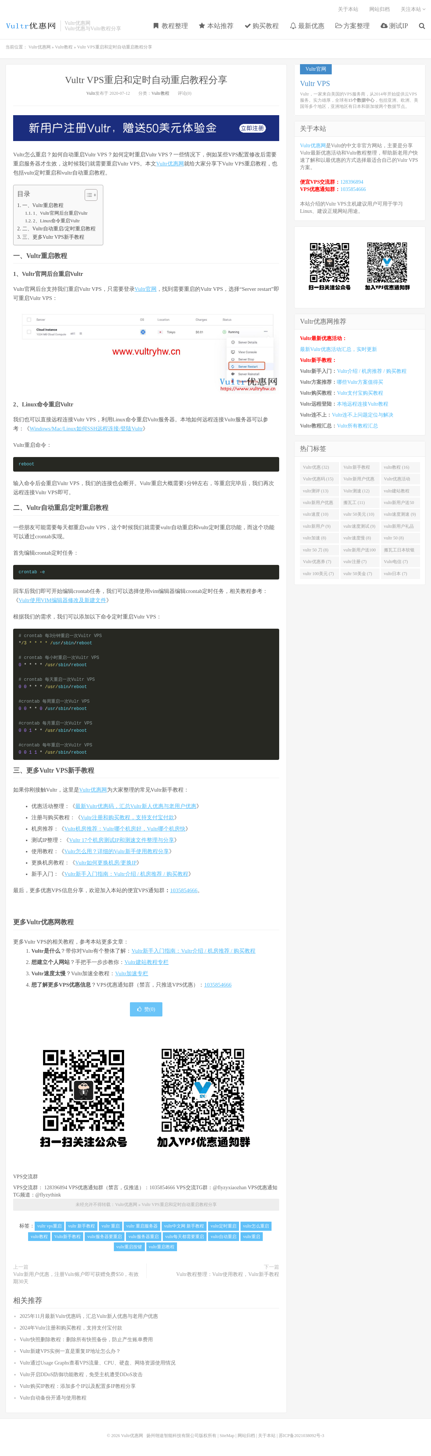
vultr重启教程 (162, 1246)
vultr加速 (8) (314, 537)
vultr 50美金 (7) (357, 573)
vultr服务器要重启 (104, 1236)
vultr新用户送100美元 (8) (359, 551)
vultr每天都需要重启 (184, 1236)
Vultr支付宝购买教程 (360, 393)
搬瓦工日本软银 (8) (399, 551)
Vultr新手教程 (67, 1236)
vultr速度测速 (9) (400, 514)
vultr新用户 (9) (317, 526)
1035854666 (183, 890)
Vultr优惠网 (31, 26)
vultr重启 (251, 1236)
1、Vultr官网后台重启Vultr (60, 213)
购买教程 (262, 26)
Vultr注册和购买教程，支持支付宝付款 (127, 817)
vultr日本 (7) (395, 573)
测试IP (394, 26)
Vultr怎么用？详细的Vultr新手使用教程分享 (116, 851)
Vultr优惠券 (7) (317, 561)
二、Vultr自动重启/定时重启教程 (59, 228)
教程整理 (171, 26)
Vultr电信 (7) (396, 561)
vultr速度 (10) (315, 514)
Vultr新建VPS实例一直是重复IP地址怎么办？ (70, 1351)
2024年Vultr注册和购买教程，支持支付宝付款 (71, 1328)
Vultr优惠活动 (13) (397, 480)
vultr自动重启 (223, 1236)
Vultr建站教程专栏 (146, 962)
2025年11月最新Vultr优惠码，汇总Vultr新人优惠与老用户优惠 (89, 1316)
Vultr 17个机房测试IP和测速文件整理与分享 (121, 840)
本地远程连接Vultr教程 (362, 404)
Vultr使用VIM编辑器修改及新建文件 (62, 600)
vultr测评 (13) (315, 490)
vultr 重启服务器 (142, 1226)
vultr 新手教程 (81, 1226)
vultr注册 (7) (355, 561)
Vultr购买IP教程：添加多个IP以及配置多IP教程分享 (78, 1386)
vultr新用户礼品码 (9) (399, 528)
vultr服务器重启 (143, 1236)
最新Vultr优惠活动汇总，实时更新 (338, 349)
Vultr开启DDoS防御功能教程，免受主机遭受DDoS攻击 (81, 1374)
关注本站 (413, 9)
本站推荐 (216, 26)
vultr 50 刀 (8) (315, 550)
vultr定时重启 (223, 1226)
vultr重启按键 (129, 1246)
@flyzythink (48, 1195)
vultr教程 (39, 1236)
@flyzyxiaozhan (229, 1187)
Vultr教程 (64, 47)
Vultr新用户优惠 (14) (358, 480)
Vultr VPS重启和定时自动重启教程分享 (146, 80)
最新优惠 (307, 26)
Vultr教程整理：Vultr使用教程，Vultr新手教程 (227, 1274)
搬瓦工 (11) (354, 502)
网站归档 (379, 9)
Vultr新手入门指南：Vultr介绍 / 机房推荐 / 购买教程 (126, 874)
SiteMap (227, 1435)
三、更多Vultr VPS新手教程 (53, 237)
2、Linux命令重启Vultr (56, 220)
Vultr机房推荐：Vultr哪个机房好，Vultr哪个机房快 (124, 829)
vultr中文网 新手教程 (184, 1226)
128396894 (55, 1187)
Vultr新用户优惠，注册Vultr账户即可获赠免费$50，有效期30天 (76, 1278)
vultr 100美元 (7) (318, 573)
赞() (146, 1009)
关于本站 (348, 9)
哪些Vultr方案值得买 (360, 382)
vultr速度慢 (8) (357, 537)
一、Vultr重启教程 (43, 205)
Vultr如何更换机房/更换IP (105, 863)
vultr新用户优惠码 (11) (318, 504)
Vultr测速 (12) (356, 490)
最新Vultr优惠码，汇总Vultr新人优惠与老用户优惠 (135, 806)
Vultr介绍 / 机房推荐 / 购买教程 (372, 371)
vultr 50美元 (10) (358, 514)
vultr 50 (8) (394, 537)
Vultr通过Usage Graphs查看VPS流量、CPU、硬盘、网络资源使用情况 (98, 1363)
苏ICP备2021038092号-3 (301, 1435)
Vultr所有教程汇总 (357, 426)
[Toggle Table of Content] (87, 195)
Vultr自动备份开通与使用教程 (53, 1398)
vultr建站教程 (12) (397, 492)
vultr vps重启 (49, 1226)
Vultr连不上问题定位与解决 (362, 415)
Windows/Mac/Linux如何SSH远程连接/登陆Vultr (86, 429)
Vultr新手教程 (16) (356, 469)
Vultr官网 (146, 289)
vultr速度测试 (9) (359, 526)
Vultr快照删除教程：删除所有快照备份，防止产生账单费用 (86, 1339)
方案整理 (352, 26)
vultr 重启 (110, 1226)
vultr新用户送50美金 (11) (399, 504)
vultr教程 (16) (396, 467)
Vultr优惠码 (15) (318, 478)
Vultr (90, 93)
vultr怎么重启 (256, 1226)
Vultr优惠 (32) (316, 467)
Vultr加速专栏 (131, 973)
